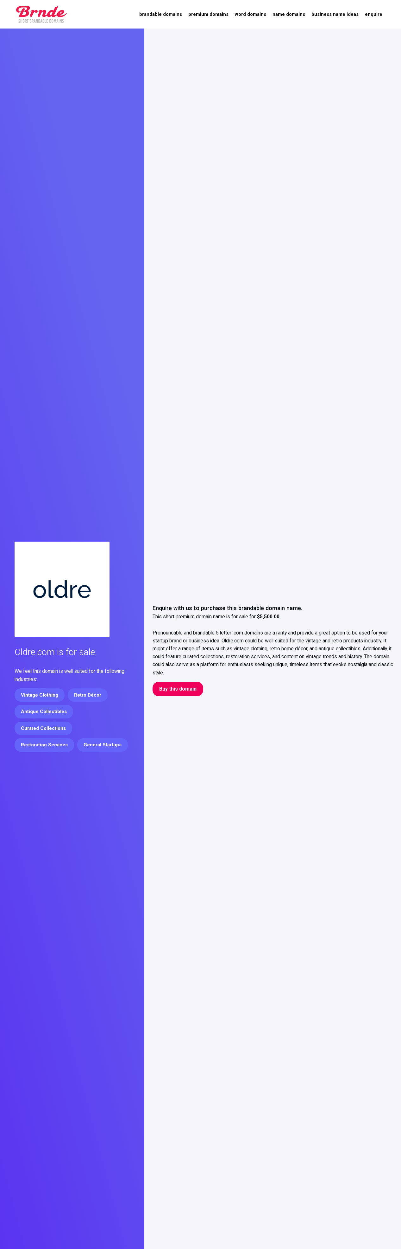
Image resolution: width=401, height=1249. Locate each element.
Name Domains (289, 14)
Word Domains (250, 14)
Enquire (373, 14)
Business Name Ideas (335, 14)
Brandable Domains (160, 14)
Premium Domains (208, 14)
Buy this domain (178, 689)
